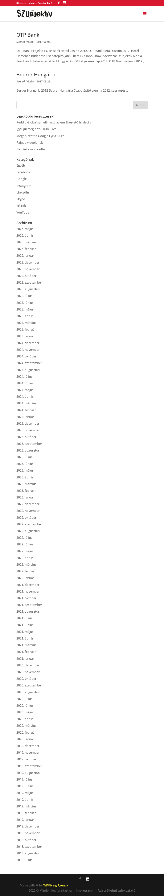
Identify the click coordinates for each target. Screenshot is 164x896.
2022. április (25, 558)
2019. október (26, 759)
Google (21, 179)
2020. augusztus (28, 692)
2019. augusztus (28, 773)
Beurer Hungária (35, 74)
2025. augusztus (28, 289)
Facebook (23, 172)
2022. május (25, 551)
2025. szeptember (29, 282)
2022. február (26, 571)
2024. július (24, 376)
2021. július (24, 618)
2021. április (25, 638)
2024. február (26, 410)
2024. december (27, 343)
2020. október (26, 679)
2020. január (25, 739)
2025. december (27, 262)
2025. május (25, 309)
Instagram (23, 186)
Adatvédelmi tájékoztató (116, 890)
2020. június (25, 705)
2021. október (26, 598)
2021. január (25, 658)
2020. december (27, 665)
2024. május (25, 390)
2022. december (27, 504)
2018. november (28, 833)
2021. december (27, 585)
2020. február (26, 732)
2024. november (28, 350)
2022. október (26, 517)
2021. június (25, 625)
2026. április (25, 235)
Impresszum (85, 890)
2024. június (25, 383)
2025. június (25, 303)
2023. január (25, 497)
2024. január (25, 417)
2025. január (25, 336)
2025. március (26, 323)
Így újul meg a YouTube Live (36, 129)
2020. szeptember (29, 685)
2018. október (26, 840)
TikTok (21, 206)
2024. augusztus (28, 370)
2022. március (26, 564)
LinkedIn (22, 192)
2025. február (26, 329)
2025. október (26, 276)
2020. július (24, 699)
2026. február (26, 249)
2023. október (26, 437)
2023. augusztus (28, 450)
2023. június (25, 464)
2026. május (25, 229)
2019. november (28, 752)
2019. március (26, 806)
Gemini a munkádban (31, 149)
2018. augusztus (28, 853)
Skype (20, 199)
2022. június (25, 544)
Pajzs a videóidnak (29, 142)
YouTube (22, 212)
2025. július (24, 296)
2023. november (28, 430)
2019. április (25, 800)
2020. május (25, 712)
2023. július (24, 457)
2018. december (27, 826)
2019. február (26, 813)
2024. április (25, 396)
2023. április (25, 477)
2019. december (27, 746)
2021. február (26, 652)
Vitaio (30, 42)
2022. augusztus (28, 531)
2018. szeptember (29, 846)
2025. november (28, 269)
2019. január (25, 820)
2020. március (26, 725)
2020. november (28, 672)
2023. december (27, 423)
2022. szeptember (29, 524)
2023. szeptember (29, 444)
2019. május (25, 793)
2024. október (26, 356)
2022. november (28, 511)
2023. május (25, 470)
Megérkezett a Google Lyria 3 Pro (40, 136)
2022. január (25, 578)
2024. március (26, 403)
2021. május (25, 632)
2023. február (26, 491)
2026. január (25, 255)
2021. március (26, 645)
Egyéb (20, 165)
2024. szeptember (29, 363)
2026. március (26, 242)
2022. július (24, 538)
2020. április (25, 719)
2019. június (25, 786)
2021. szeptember (29, 605)
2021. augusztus (28, 611)
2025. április (25, 316)
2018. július (24, 860)
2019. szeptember (29, 766)
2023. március (26, 484)
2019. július (24, 779)
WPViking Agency (55, 885)
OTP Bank (27, 34)
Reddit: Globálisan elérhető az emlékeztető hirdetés (53, 122)
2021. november (28, 591)
